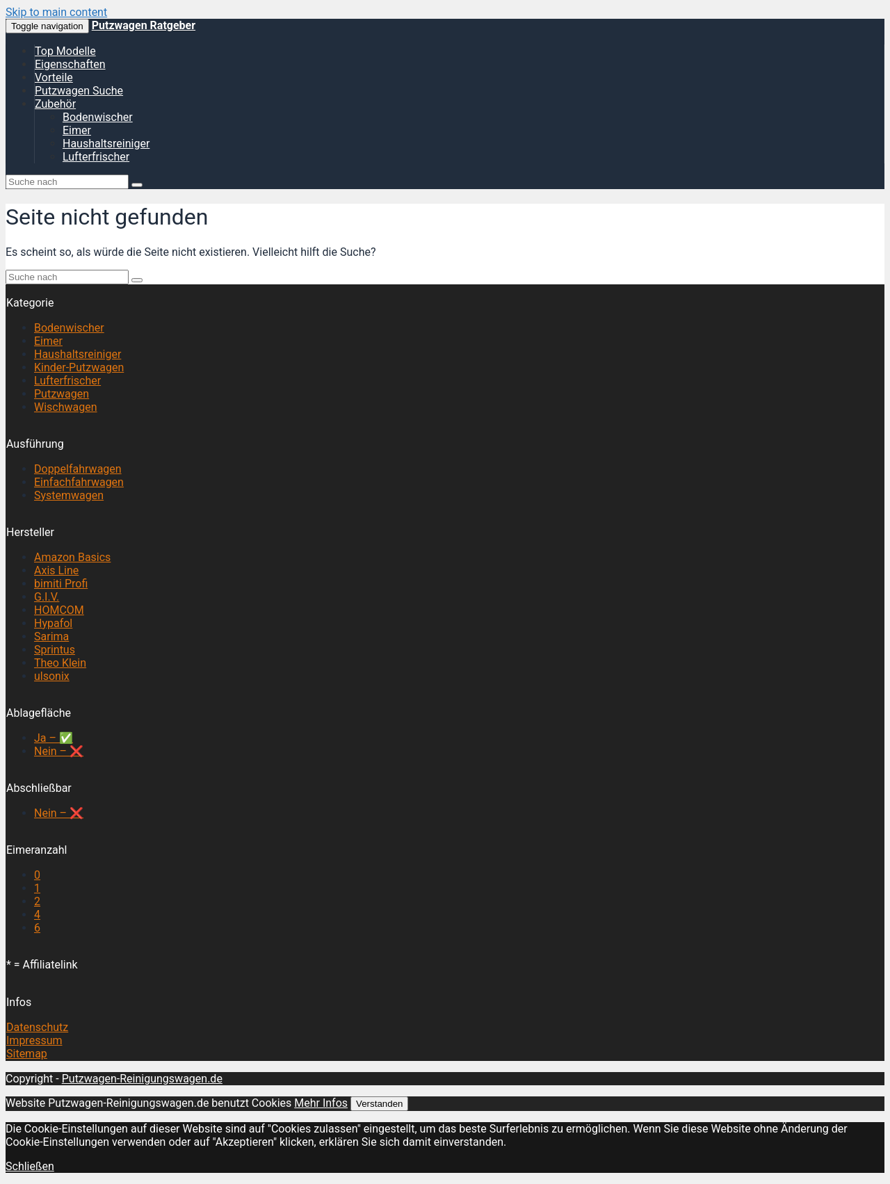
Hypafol (53, 623)
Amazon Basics (72, 557)
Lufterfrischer (96, 156)
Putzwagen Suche (79, 90)
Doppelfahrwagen (78, 469)
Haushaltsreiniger (106, 143)
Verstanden (379, 1103)
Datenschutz (37, 1027)
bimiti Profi (61, 583)
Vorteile (54, 77)
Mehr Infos (321, 1103)
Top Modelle (65, 51)
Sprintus (54, 649)
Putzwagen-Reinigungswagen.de (142, 1078)
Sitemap (26, 1053)
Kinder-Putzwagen (79, 367)
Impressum (34, 1040)
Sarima (51, 636)
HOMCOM (59, 610)
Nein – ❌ (58, 751)
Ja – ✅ (53, 738)
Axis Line (56, 570)
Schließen (30, 1166)
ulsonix (52, 676)
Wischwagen (65, 407)
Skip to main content (56, 12)
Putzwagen (61, 393)
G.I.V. (46, 596)
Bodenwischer (98, 117)
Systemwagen (69, 495)
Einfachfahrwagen (79, 482)
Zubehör (55, 104)
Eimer (77, 130)
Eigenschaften (70, 64)
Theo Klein (60, 663)
